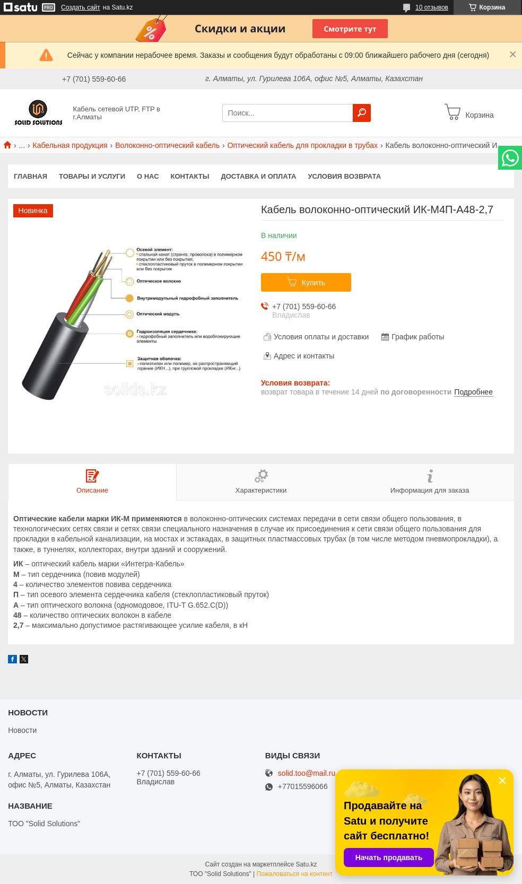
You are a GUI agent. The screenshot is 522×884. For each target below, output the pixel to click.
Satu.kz (306, 864)
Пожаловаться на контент (295, 874)
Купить (313, 282)
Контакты (190, 176)
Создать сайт (80, 7)
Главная (30, 176)
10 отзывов (431, 7)
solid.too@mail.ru (306, 773)
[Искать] (362, 113)
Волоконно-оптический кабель (167, 145)
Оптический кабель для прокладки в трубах (303, 145)
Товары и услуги (92, 176)
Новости (22, 730)
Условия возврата (344, 176)
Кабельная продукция (70, 145)
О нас (148, 176)
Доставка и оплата (258, 176)
